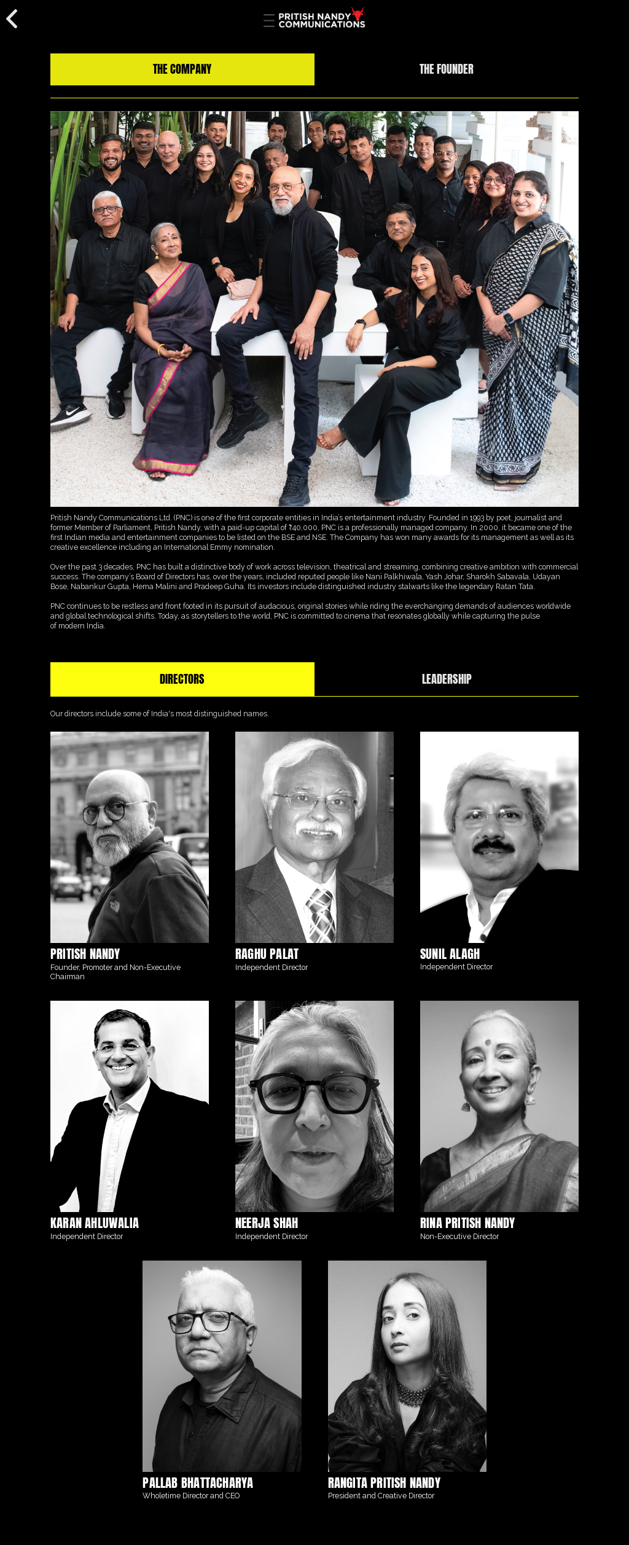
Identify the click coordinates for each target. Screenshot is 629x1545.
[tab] (182, 69)
